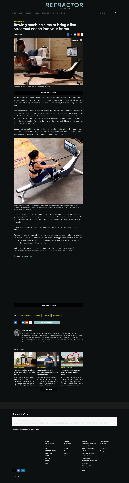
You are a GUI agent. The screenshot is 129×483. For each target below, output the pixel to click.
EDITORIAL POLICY (50, 451)
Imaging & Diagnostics (88, 453)
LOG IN (110, 13)
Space (65, 456)
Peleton (25, 251)
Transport (103, 451)
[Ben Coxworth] (18, 34)
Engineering (103, 443)
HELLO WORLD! (49, 443)
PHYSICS (56, 13)
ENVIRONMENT (46, 13)
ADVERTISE (48, 453)
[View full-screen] (81, 40)
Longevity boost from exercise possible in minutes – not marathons (48, 372)
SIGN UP (102, 13)
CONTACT (48, 460)
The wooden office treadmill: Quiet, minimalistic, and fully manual (24, 372)
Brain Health (85, 446)
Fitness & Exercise (19, 21)
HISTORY (36, 13)
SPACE (63, 13)
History (66, 448)
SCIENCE (66, 441)
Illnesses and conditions (89, 443)
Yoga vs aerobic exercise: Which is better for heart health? (70, 372)
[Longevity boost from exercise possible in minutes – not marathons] (48, 359)
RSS (46, 463)
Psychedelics (86, 458)
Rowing (46, 315)
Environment (67, 443)
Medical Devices (86, 456)
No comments (47, 322)
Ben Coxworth (27, 330)
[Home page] (64, 5)
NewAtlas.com (104, 441)
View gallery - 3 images (48, 93)
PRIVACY (48, 458)
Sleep (83, 470)
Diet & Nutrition (86, 465)
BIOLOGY (28, 13)
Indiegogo (24, 256)
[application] (48, 279)
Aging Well (85, 463)
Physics (66, 453)
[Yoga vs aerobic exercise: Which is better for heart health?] (72, 359)
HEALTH (21, 13)
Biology (66, 446)
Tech (101, 446)
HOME (14, 13)
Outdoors (103, 448)
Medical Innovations (88, 448)
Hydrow (32, 256)
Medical (66, 451)
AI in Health (85, 451)
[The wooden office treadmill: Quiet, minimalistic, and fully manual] (25, 359)
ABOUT (47, 448)
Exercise (37, 315)
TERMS (47, 456)
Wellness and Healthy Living (90, 460)
